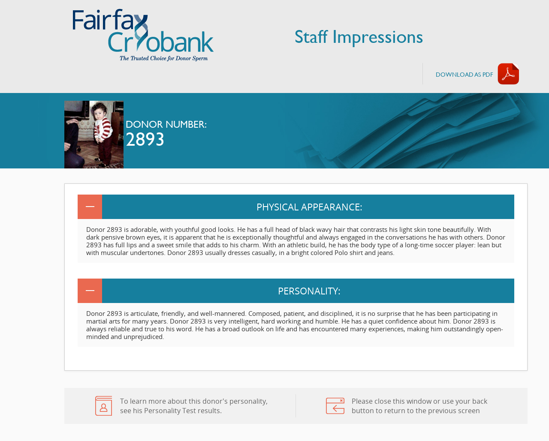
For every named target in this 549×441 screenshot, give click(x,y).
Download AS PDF (464, 74)
